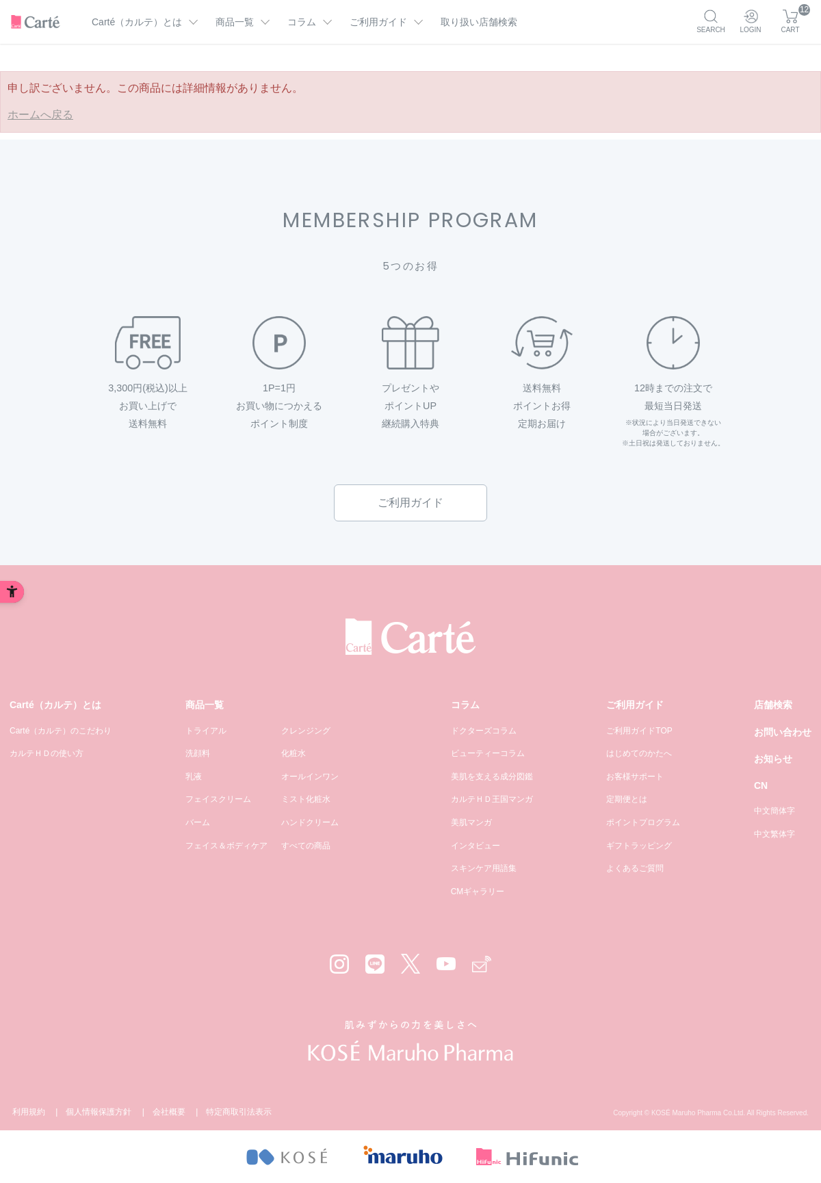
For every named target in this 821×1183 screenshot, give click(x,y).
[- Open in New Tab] (286, 1157)
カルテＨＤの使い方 (46, 753)
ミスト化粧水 (305, 799)
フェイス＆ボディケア (226, 845)
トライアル (205, 731)
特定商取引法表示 (239, 1112)
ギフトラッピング (639, 845)
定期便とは (626, 799)
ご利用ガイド (410, 502)
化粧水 (293, 753)
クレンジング (305, 731)
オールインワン (310, 776)
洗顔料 (197, 753)
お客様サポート (635, 776)
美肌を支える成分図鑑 (492, 776)
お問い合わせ (782, 732)
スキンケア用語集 (484, 868)
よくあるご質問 (635, 868)
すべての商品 (305, 845)
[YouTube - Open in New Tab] (446, 963)
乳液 (193, 776)
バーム (197, 822)
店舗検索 (773, 704)
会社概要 (169, 1112)
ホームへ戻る (40, 114)
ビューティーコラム (488, 753)
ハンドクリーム (310, 822)
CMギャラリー (478, 891)
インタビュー (475, 845)
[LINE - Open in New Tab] (375, 964)
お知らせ (773, 758)
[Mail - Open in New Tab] (481, 964)
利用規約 (28, 1112)
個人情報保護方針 (98, 1112)
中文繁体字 (774, 834)
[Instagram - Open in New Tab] (339, 964)
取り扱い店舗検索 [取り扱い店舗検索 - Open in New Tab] (479, 21)
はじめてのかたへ (639, 753)
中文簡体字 (774, 811)
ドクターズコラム (484, 731)
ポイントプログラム (643, 822)
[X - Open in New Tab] (410, 963)
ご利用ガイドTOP (639, 731)
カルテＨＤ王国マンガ (492, 799)
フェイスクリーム (218, 799)
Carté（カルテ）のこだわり (61, 731)
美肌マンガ (471, 822)
